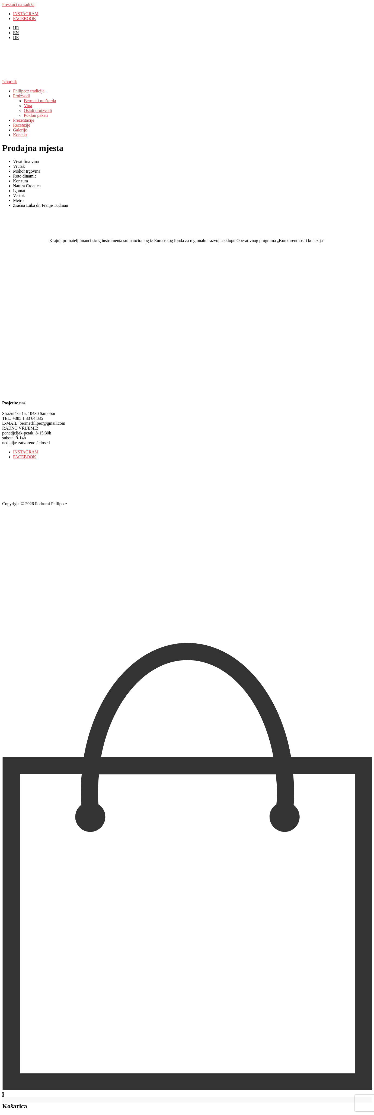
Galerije (20, 130)
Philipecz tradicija (28, 91)
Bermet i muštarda (40, 100)
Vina (28, 105)
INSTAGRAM (26, 13)
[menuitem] (16, 27)
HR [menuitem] (16, 27)
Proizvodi (21, 96)
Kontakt (20, 135)
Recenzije (21, 125)
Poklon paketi (36, 115)
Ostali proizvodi (38, 110)
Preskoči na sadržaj (19, 4)
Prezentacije (23, 120)
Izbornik (9, 81)
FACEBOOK (24, 18)
